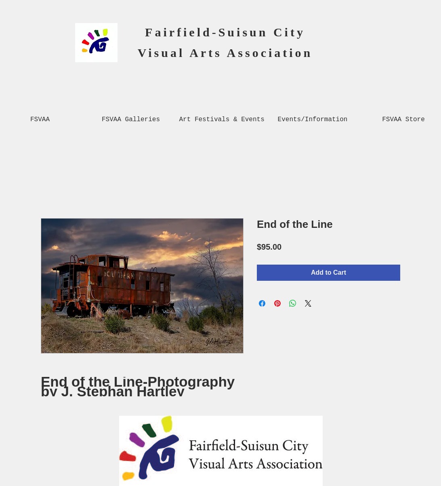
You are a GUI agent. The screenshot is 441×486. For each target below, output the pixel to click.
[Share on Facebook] (262, 303)
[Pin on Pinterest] (277, 303)
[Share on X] (308, 303)
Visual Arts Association (225, 52)
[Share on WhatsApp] (293, 303)
